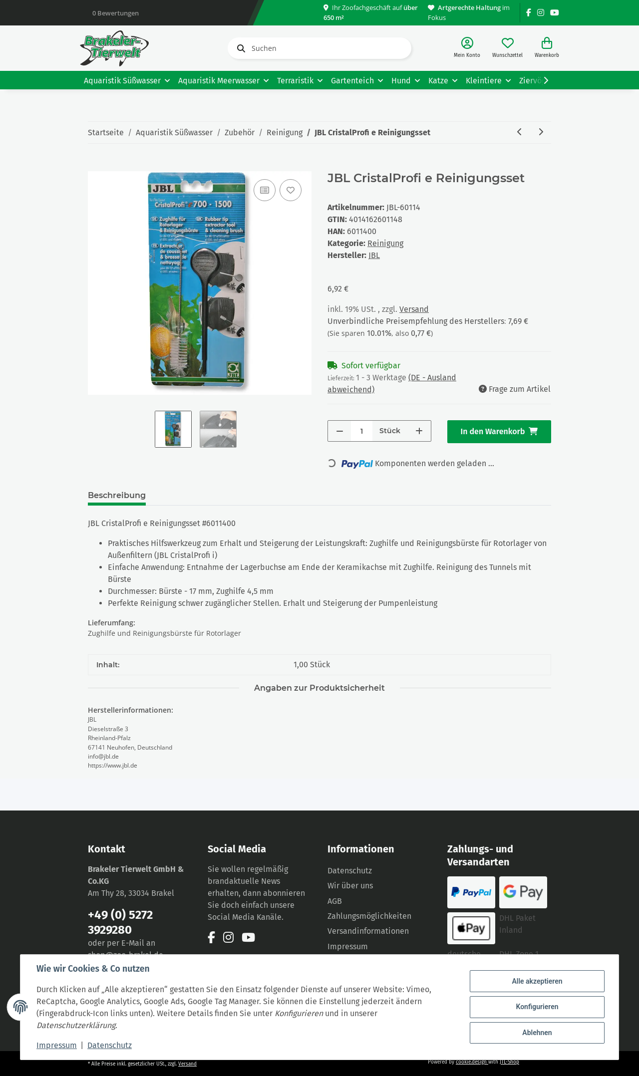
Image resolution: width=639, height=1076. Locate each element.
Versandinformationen (368, 931)
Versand (414, 309)
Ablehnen (537, 1033)
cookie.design (472, 1062)
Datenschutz (349, 870)
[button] (467, 48)
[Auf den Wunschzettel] (291, 190)
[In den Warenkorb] (96, 165)
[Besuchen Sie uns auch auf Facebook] (528, 12)
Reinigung (385, 243)
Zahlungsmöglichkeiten (369, 916)
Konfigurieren (537, 1007)
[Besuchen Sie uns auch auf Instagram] (540, 12)
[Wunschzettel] (507, 48)
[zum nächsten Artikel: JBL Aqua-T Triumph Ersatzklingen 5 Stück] (540, 132)
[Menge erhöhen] (419, 431)
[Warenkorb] (547, 48)
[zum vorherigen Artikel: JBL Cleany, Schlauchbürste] (519, 132)
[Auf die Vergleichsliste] (265, 190)
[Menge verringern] (339, 431)
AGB (334, 901)
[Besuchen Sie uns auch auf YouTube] (554, 12)
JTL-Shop (509, 1062)
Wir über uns (350, 885)
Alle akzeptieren (537, 981)
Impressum (347, 946)
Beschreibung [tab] (117, 495)
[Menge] (361, 431)
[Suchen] (319, 48)
